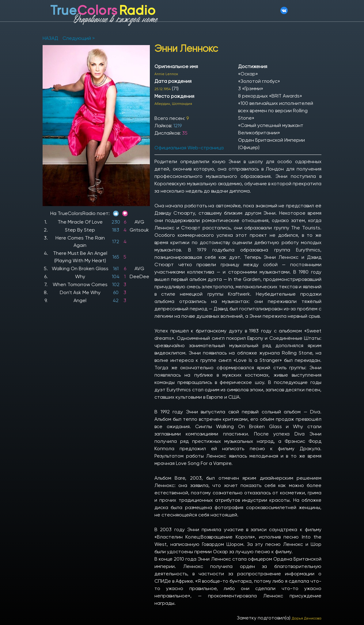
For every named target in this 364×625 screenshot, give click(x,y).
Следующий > (79, 38)
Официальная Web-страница (189, 148)
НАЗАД (51, 38)
